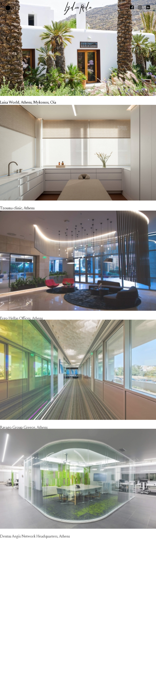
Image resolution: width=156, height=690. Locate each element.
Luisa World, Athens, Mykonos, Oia (28, 102)
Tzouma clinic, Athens (17, 213)
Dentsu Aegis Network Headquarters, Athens (35, 546)
